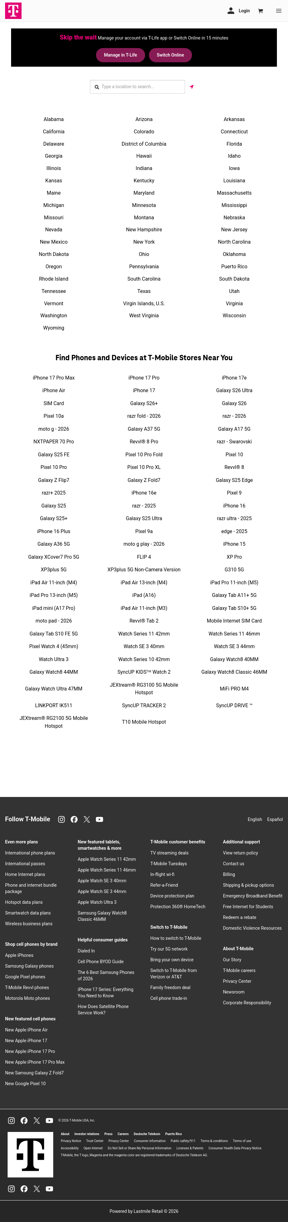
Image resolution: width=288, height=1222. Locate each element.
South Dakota (234, 279)
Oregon (54, 266)
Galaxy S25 (54, 505)
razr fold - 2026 (144, 416)
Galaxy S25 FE (53, 454)
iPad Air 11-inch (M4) (53, 582)
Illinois (53, 168)
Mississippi (234, 205)
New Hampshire (144, 230)
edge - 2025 (234, 531)
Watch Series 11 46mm (234, 633)
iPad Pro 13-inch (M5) (54, 595)
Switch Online (170, 55)
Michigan (53, 205)
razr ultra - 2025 (234, 518)
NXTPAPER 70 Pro (54, 441)
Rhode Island (53, 279)
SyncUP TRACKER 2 (144, 705)
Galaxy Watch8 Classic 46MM (234, 672)
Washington (53, 316)
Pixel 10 (234, 454)
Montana (144, 217)
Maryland (143, 193)
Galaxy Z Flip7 (53, 480)
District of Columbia (144, 144)
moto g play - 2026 (144, 544)
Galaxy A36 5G (53, 544)
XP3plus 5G (54, 569)
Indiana (144, 168)
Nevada (53, 230)
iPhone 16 (234, 505)
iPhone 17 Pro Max (53, 377)
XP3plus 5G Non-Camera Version (143, 569)
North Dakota (54, 254)
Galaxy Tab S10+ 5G (234, 608)
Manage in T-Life (120, 55)
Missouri (54, 217)
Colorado (144, 131)
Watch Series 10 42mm (144, 659)
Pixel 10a (54, 416)
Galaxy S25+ (53, 518)
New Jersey (234, 230)
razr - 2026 (234, 416)
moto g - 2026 (53, 429)
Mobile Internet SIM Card (234, 620)
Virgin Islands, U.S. (144, 303)
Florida (234, 144)
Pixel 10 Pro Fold (144, 454)
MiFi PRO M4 (234, 688)
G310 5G (234, 569)
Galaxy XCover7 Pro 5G (53, 557)
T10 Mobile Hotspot (144, 722)
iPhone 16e (143, 492)
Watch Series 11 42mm (144, 633)
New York (144, 242)
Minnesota (144, 205)
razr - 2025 (144, 505)
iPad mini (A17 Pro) (53, 608)
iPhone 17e (234, 377)
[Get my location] (191, 86)
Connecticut (234, 131)
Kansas (53, 180)
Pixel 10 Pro (54, 467)
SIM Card (53, 403)
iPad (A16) (144, 595)
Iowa (234, 168)
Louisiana (234, 180)
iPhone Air (53, 390)
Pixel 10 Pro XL (144, 467)
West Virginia (144, 316)
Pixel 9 (234, 492)
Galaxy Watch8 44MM (53, 672)
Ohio (144, 254)
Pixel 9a (144, 531)
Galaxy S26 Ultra (234, 390)
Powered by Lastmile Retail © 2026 (144, 1211)
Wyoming (53, 328)
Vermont (53, 303)
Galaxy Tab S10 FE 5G (53, 633)
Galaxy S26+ (144, 403)
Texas (143, 291)
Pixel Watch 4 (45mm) (53, 646)
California (53, 131)
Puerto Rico (234, 266)
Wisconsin (234, 316)
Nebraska (234, 217)
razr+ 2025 (54, 492)
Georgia (53, 156)
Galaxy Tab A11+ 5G (234, 595)
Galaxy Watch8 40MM (234, 659)
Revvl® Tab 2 (144, 620)
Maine (54, 193)
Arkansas (234, 119)
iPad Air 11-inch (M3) (144, 608)
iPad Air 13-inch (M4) (144, 582)
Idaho (234, 156)
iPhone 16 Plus (53, 531)
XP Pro (234, 557)
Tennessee (54, 291)
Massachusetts (234, 193)
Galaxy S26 (234, 403)
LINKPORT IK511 (53, 705)
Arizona (143, 119)
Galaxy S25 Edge (234, 480)
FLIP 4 (144, 557)
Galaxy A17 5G (234, 429)
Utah (234, 291)
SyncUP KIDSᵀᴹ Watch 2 (144, 672)
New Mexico (54, 242)
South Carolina (143, 279)
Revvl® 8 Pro (144, 441)
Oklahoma (234, 254)
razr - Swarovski (234, 441)
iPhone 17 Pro (143, 377)
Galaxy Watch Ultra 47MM (53, 688)
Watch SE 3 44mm (234, 646)
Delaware (53, 144)
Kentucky (144, 180)
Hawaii (144, 156)
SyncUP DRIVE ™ (234, 705)
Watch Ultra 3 (54, 659)
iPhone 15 (234, 544)
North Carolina (234, 242)
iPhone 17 (144, 390)
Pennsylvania (144, 266)
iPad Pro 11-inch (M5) (234, 582)
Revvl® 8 (234, 467)
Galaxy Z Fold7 (144, 480)
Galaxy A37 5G (144, 429)
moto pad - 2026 (53, 620)
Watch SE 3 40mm (144, 646)
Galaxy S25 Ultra (144, 518)
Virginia (234, 303)
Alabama (54, 119)
